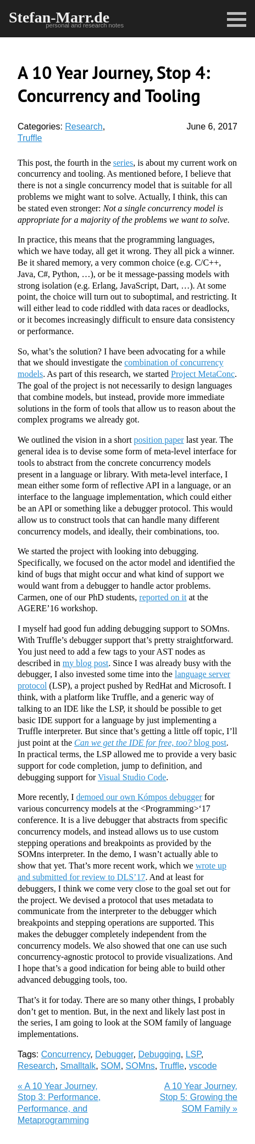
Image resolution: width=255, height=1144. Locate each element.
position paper (159, 439)
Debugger (114, 1054)
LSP (193, 1054)
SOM (110, 1065)
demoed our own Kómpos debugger (139, 797)
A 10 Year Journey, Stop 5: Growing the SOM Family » (198, 1097)
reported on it (162, 597)
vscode (203, 1065)
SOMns (140, 1065)
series (123, 162)
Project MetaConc (203, 374)
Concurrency (66, 1054)
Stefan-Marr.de (59, 17)
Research (83, 126)
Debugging (159, 1054)
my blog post (86, 663)
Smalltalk (78, 1065)
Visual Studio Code (132, 777)
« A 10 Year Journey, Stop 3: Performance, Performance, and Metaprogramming (59, 1103)
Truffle (30, 138)
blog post (150, 742)
